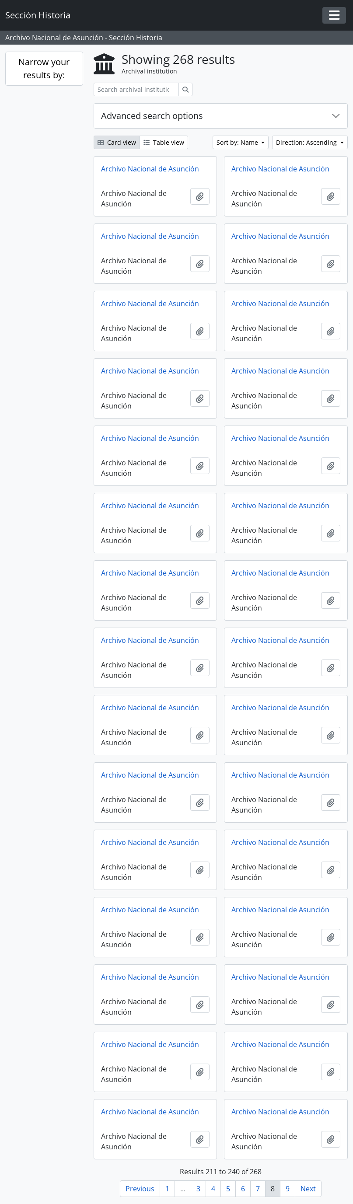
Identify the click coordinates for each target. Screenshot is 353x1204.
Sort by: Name (238, 142)
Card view (117, 142)
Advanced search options (152, 116)
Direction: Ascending (307, 142)
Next (308, 1189)
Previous (140, 1189)
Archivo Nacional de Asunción (150, 169)
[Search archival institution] (136, 89)
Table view (163, 142)
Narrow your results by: (44, 68)
